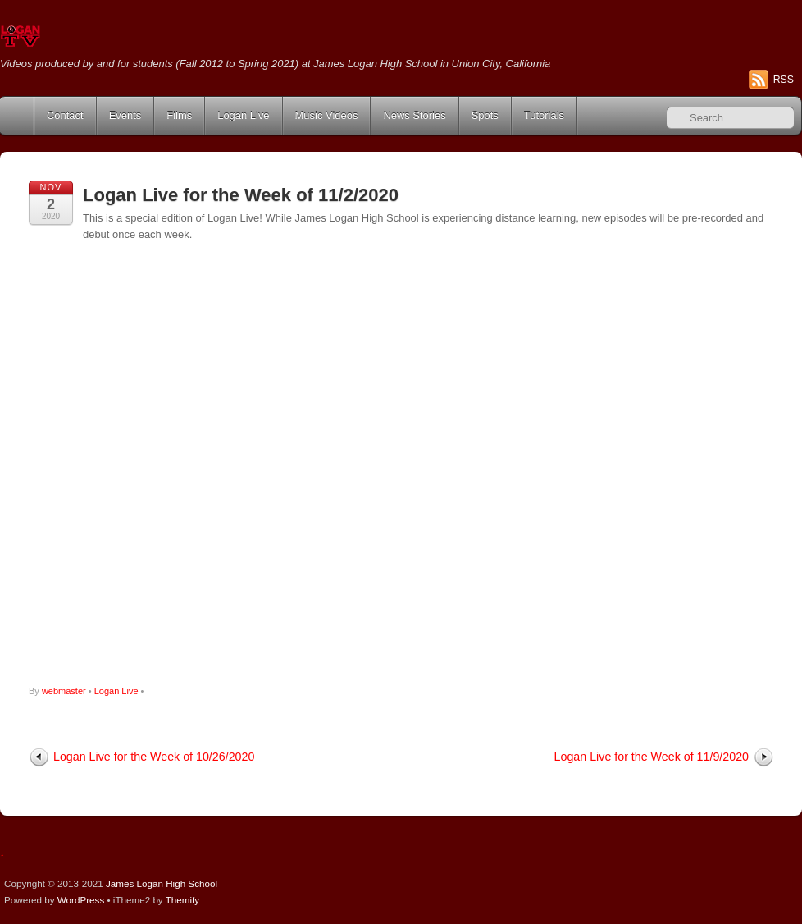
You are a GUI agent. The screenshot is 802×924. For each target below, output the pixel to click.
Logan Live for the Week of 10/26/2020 (153, 756)
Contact (65, 115)
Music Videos (326, 115)
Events (125, 115)
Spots (485, 115)
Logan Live (243, 115)
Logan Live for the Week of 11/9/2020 (651, 756)
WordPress (80, 899)
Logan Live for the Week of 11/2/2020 (241, 195)
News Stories (414, 115)
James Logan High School (161, 883)
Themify (182, 899)
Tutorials (544, 115)
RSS (783, 79)
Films (179, 115)
